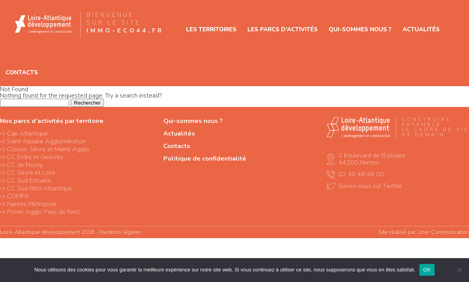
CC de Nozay (25, 165)
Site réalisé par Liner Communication (423, 232)
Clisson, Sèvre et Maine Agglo (48, 149)
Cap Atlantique (27, 133)
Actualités (421, 29)
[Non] (459, 270)
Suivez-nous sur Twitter (370, 186)
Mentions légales (120, 232)
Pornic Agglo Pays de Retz (43, 212)
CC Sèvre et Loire (31, 173)
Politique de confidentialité (204, 159)
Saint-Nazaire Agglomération (46, 141)
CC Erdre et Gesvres (35, 157)
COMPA (18, 196)
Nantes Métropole (32, 204)
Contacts (21, 72)
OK (427, 270)
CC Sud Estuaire (29, 180)
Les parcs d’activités (282, 29)
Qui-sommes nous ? (360, 29)
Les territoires (211, 29)
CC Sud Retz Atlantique (39, 188)
